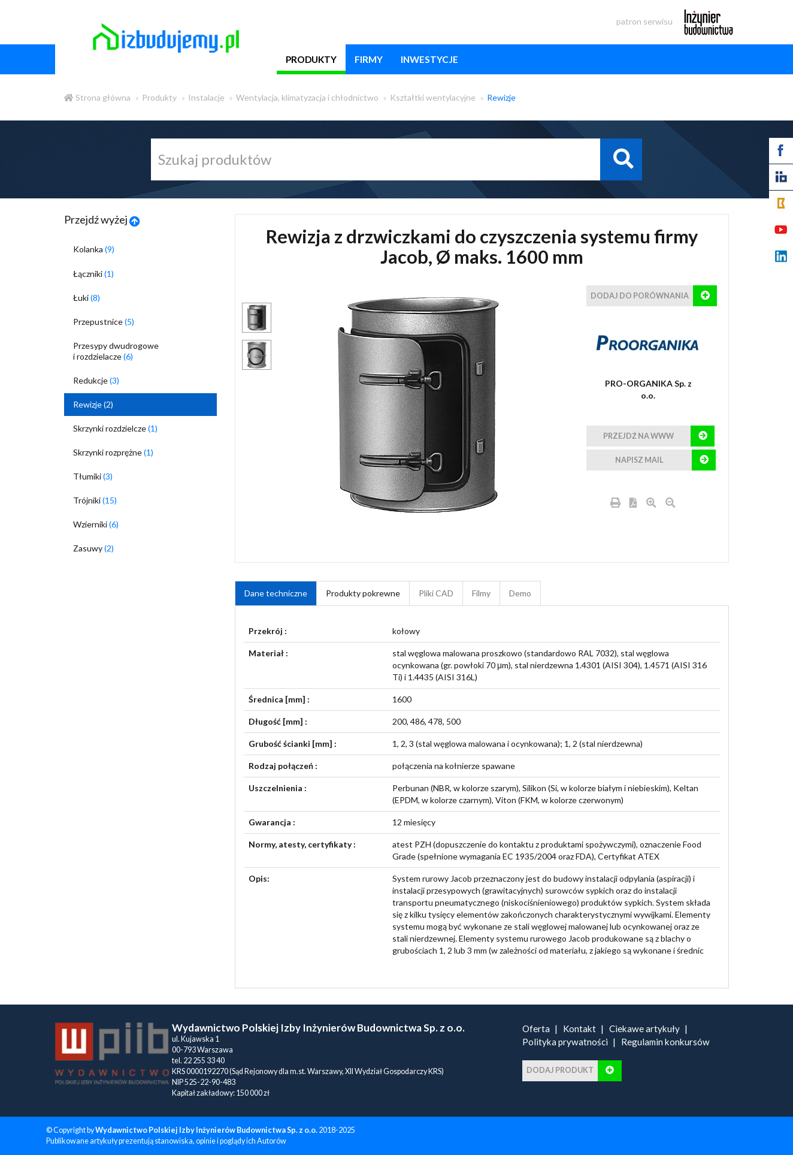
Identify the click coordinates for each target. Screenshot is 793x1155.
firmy (369, 59)
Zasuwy (93, 548)
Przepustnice (103, 321)
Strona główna (97, 97)
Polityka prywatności (565, 1041)
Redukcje (96, 380)
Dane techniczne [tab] (275, 593)
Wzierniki (96, 524)
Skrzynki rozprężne (113, 452)
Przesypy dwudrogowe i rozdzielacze (116, 350)
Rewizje (501, 97)
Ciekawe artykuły (644, 1028)
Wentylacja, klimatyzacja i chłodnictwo (307, 97)
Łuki (86, 297)
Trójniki (95, 500)
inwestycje (429, 59)
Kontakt (579, 1028)
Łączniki (93, 274)
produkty (311, 59)
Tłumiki (93, 476)
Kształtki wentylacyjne (433, 97)
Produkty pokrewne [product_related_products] (363, 593)
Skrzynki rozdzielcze (115, 428)
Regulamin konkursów (665, 1041)
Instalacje (206, 97)
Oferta (536, 1028)
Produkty (159, 97)
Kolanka (93, 249)
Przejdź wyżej (102, 219)
